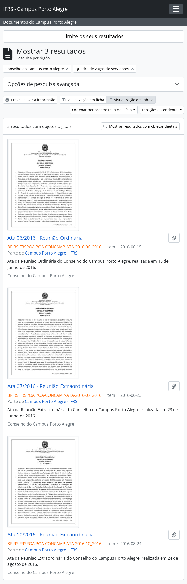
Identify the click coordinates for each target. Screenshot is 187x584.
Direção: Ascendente (160, 109)
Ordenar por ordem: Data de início (102, 109)
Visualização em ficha (83, 99)
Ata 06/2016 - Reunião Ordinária (45, 238)
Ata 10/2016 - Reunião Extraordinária (50, 535)
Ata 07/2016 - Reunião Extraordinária (50, 386)
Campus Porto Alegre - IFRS (51, 253)
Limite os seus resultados (93, 36)
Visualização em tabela (131, 99)
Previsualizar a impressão (30, 99)
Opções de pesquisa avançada (43, 84)
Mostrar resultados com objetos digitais (140, 126)
